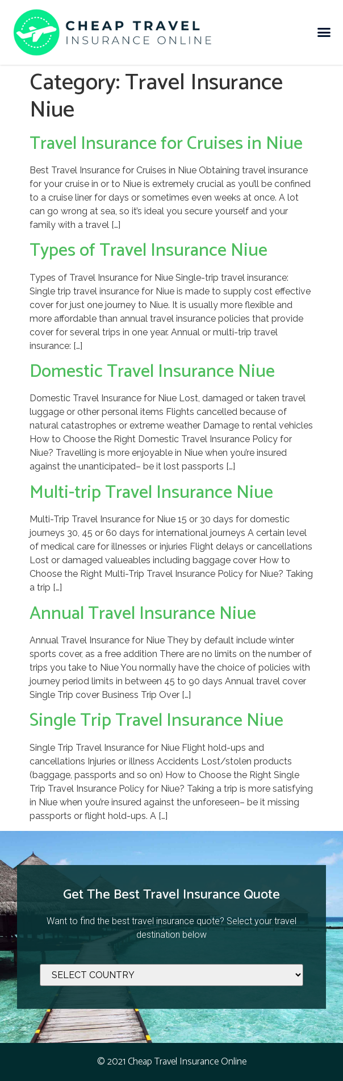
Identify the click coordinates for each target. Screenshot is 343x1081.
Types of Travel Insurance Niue (148, 250)
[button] (323, 32)
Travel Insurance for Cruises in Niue (166, 144)
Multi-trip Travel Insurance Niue (151, 493)
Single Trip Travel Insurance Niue (156, 720)
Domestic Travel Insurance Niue (152, 371)
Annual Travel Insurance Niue (143, 614)
